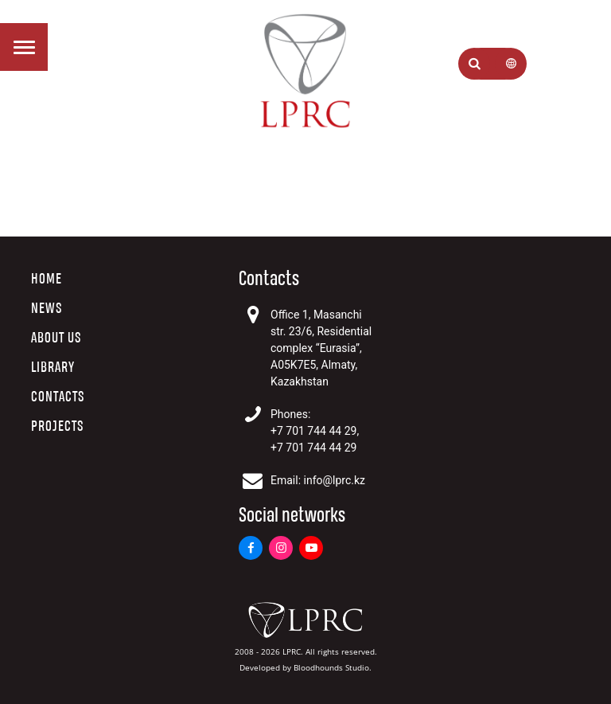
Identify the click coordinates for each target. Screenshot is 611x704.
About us (56, 338)
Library (53, 367)
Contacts (57, 397)
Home (46, 279)
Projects (57, 426)
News (46, 308)
